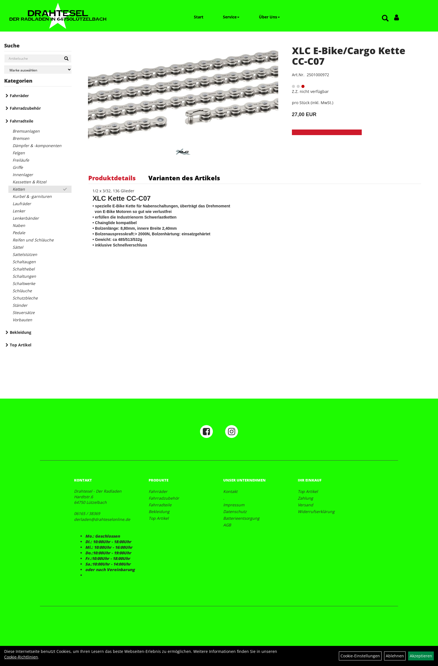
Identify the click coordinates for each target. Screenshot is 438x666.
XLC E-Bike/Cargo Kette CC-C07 (348, 55)
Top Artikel (20, 345)
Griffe (18, 167)
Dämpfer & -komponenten (37, 145)
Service (231, 17)
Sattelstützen (25, 254)
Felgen (19, 152)
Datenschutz (235, 511)
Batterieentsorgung (241, 518)
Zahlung (305, 498)
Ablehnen (395, 655)
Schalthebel (24, 269)
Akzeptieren (421, 655)
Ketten (19, 189)
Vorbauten (22, 319)
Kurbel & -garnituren (32, 196)
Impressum (233, 504)
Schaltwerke (24, 283)
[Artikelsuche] (385, 18)
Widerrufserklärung (316, 511)
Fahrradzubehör (25, 108)
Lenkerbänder (26, 218)
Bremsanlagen (26, 131)
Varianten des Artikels (184, 178)
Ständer (20, 305)
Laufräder (22, 203)
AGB (227, 525)
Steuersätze (24, 312)
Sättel (18, 247)
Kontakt (230, 491)
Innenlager (23, 174)
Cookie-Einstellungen (360, 655)
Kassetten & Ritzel (29, 182)
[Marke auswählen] (38, 70)
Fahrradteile (21, 121)
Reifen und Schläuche (33, 240)
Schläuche (22, 290)
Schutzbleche (25, 298)
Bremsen (21, 138)
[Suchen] (66, 59)
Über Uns (269, 17)
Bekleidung (20, 332)
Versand (305, 504)
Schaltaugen (24, 261)
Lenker (19, 211)
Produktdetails (112, 178)
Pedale (19, 232)
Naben (19, 225)
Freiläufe (21, 160)
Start (198, 17)
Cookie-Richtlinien (21, 657)
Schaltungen (24, 276)
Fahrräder (19, 95)
